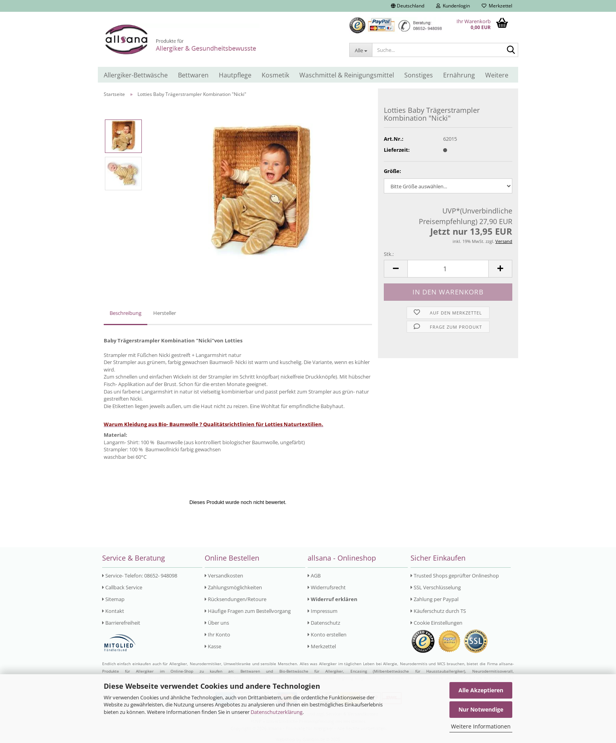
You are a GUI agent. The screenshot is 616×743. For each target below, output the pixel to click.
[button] (407, 6)
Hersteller (164, 312)
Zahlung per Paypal (434, 599)
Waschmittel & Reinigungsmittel (346, 75)
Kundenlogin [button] (453, 5)
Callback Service (122, 587)
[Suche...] (360, 50)
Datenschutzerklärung (276, 711)
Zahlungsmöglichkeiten (233, 587)
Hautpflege (235, 75)
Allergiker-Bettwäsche (136, 75)
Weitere (496, 75)
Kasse (213, 646)
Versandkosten (224, 575)
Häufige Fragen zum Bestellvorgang (248, 610)
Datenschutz (324, 622)
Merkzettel (497, 5)
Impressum (322, 610)
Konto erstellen (327, 634)
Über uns (217, 622)
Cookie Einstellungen (436, 622)
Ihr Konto (217, 634)
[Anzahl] (448, 269)
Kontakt (113, 610)
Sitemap (113, 599)
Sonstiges (418, 75)
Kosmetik (275, 75)
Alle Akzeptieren (480, 690)
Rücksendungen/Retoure (235, 599)
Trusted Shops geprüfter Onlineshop (455, 575)
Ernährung (459, 75)
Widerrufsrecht (327, 587)
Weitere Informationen (481, 726)
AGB (314, 575)
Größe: (392, 171)
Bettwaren (193, 75)
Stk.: (389, 253)
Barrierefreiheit (121, 622)
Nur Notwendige (480, 709)
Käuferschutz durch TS (438, 610)
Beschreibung (125, 312)
